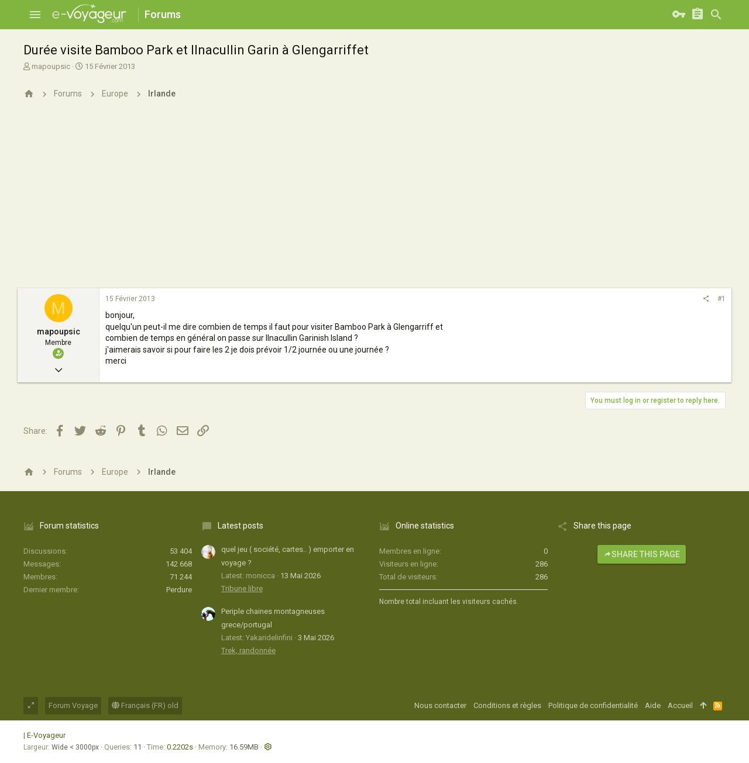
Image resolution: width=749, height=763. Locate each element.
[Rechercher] (716, 14)
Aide (653, 705)
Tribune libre (242, 588)
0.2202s (180, 747)
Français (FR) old (145, 705)
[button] (35, 15)
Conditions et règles (507, 705)
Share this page (641, 554)
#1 (721, 299)
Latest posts (240, 525)
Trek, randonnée (248, 650)
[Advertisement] (374, 200)
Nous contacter (440, 705)
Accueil (680, 705)
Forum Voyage (73, 705)
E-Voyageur (46, 735)
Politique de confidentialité (593, 705)
